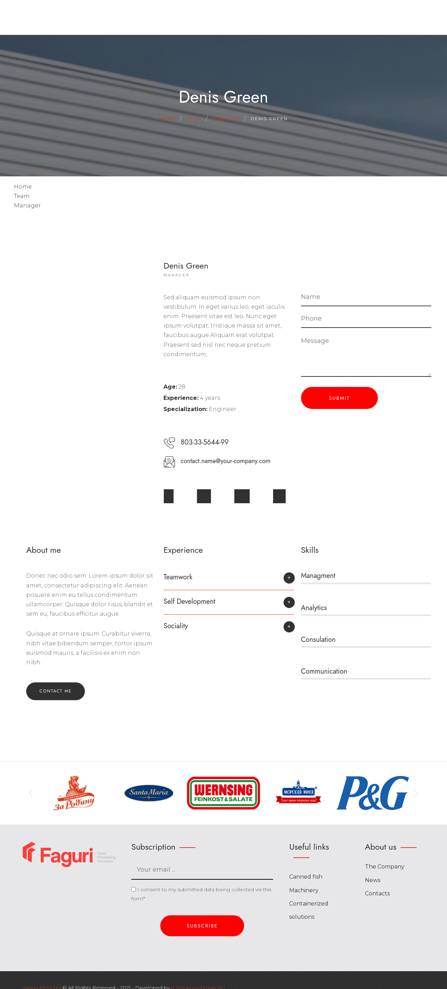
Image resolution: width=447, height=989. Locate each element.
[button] (228, 580)
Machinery (303, 890)
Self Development (189, 601)
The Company (384, 866)
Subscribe (202, 925)
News (372, 880)
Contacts (377, 893)
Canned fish (305, 876)
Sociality (175, 626)
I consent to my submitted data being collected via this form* (201, 894)
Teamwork (177, 577)
